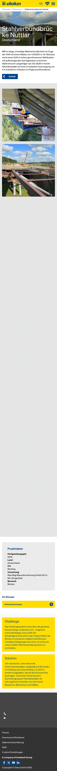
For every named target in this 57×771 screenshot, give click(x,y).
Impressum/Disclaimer (13, 737)
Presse (5, 732)
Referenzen (18, 9)
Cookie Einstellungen (12, 752)
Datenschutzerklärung (13, 742)
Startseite (6, 9)
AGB (4, 747)
